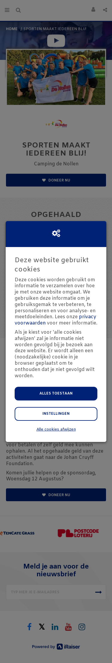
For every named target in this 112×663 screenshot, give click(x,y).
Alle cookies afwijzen (56, 429)
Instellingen (56, 414)
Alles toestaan (56, 393)
